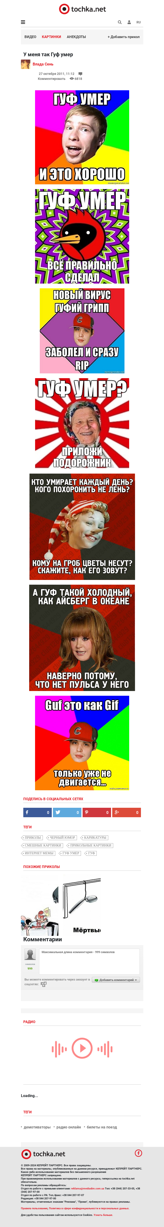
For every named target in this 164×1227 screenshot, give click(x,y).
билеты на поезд (102, 1127)
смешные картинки (43, 845)
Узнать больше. (103, 1215)
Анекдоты (76, 37)
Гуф (91, 853)
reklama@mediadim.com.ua (87, 1188)
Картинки (51, 37)
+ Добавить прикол (124, 37)
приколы (33, 837)
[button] (129, 22)
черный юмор (62, 837)
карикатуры (95, 837)
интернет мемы (39, 853)
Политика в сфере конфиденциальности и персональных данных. (89, 1208)
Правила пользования (34, 1208)
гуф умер (71, 853)
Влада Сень (43, 64)
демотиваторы (37, 1127)
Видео (30, 37)
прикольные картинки (90, 845)
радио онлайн (68, 1127)
